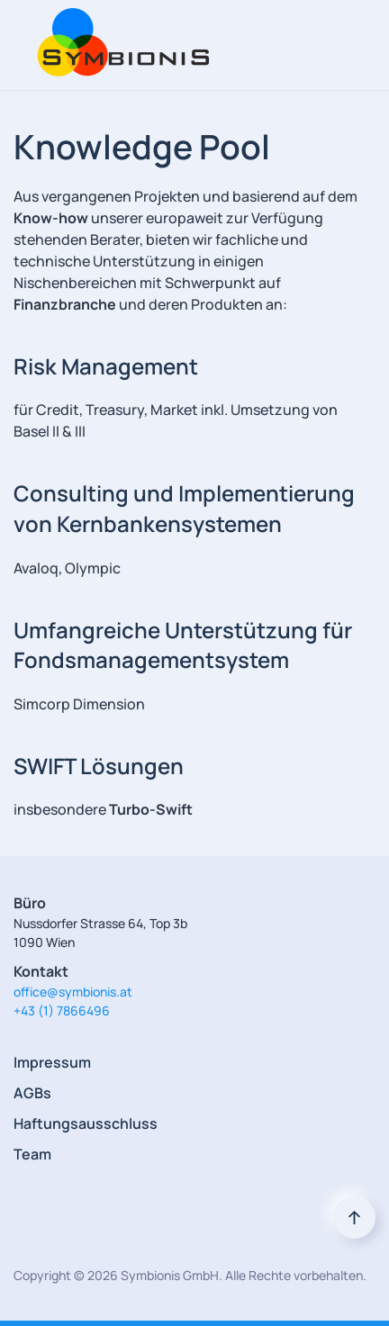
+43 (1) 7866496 (62, 1010)
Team (32, 1154)
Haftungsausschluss (86, 1123)
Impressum (52, 1062)
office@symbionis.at (73, 991)
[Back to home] (119, 45)
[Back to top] (354, 1217)
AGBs (32, 1093)
